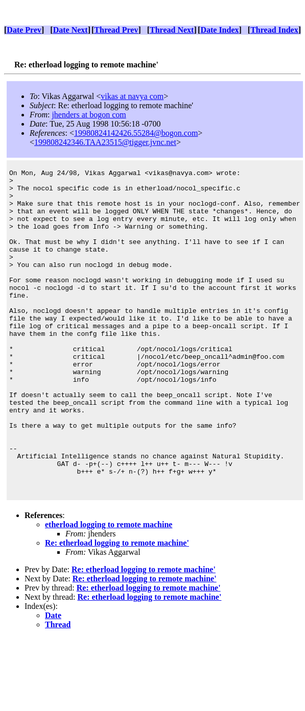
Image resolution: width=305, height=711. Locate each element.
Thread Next (172, 30)
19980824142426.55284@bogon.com (136, 133)
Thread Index (274, 30)
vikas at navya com (132, 96)
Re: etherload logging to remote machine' (117, 607)
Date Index (219, 30)
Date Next (70, 30)
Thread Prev (116, 30)
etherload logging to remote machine (108, 588)
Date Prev (24, 30)
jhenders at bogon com (89, 114)
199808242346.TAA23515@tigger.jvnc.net (105, 142)
